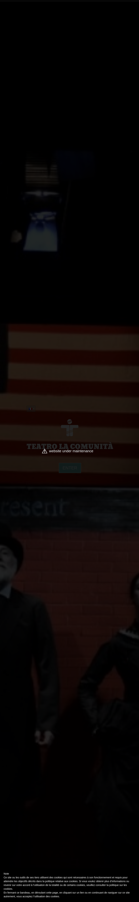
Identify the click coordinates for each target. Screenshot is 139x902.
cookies (8, 888)
